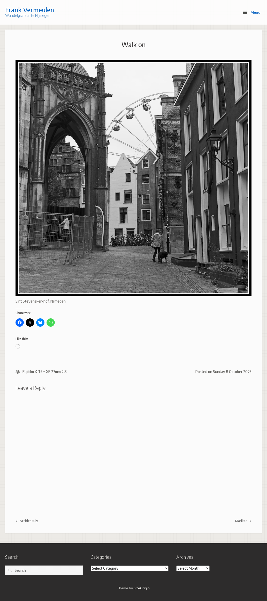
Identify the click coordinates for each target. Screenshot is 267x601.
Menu (252, 12)
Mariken (243, 521)
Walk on (133, 44)
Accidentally (27, 521)
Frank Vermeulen (29, 9)
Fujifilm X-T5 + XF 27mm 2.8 (44, 371)
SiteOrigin (142, 588)
